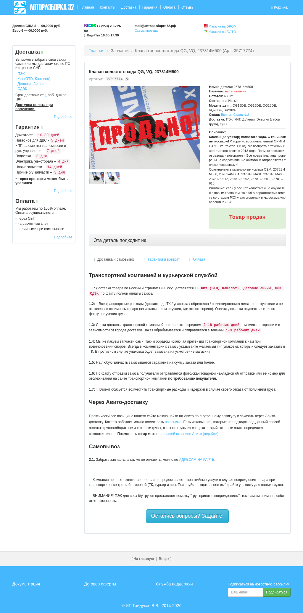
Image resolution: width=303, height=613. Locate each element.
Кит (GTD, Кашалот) (34, 79)
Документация (26, 584)
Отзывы (187, 7)
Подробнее (63, 117)
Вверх (164, 559)
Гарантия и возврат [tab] (162, 259)
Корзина (279, 7)
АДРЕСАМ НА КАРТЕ (196, 460)
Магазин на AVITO (222, 31)
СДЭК (22, 89)
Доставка (128, 7)
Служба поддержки (174, 584)
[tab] (187, 240)
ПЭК (21, 74)
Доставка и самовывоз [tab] (114, 259)
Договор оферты (100, 584)
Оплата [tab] (197, 259)
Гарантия (149, 7)
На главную (144, 559)
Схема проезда (145, 30)
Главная (87, 7)
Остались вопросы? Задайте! (187, 516)
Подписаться (276, 592)
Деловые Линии (30, 84)
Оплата (169, 7)
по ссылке (173, 422)
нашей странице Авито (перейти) (192, 434)
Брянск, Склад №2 (235, 114)
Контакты (107, 7)
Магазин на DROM (222, 26)
